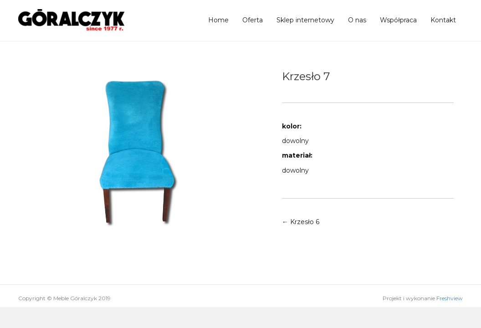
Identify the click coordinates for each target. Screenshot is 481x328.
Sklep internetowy (305, 20)
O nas (357, 20)
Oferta (252, 20)
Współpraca (398, 20)
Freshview (449, 298)
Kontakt (443, 20)
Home (218, 20)
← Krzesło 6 (300, 222)
